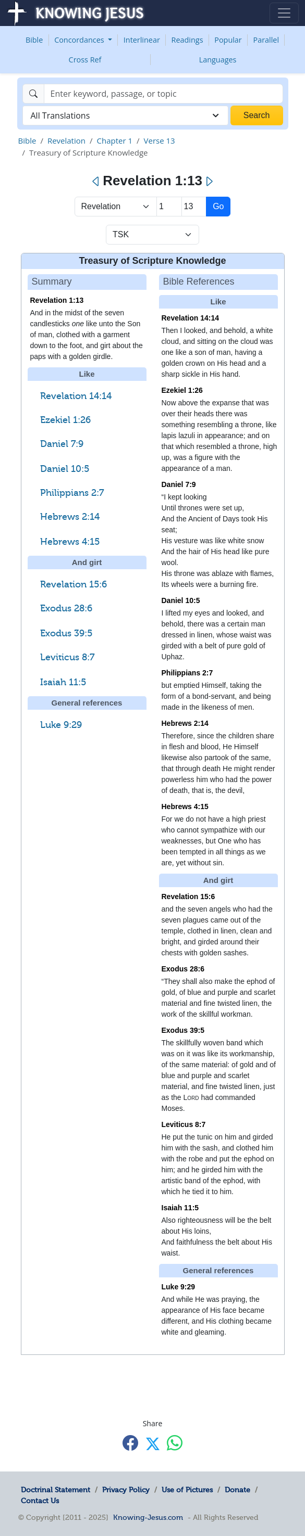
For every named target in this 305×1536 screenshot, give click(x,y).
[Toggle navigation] (284, 13)
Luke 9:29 (61, 725)
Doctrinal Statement (55, 1490)
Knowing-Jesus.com (148, 1517)
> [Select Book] (116, 206)
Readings (187, 40)
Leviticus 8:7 (67, 657)
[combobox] (125, 115)
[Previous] (96, 181)
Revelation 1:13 (57, 300)
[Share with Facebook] (130, 1443)
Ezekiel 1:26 (65, 420)
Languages (218, 60)
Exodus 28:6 (66, 608)
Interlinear (142, 40)
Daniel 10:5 (64, 469)
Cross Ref (85, 60)
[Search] (163, 94)
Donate (237, 1490)
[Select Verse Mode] (152, 235)
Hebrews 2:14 (70, 516)
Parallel (266, 40)
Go (218, 206)
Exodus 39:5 (66, 633)
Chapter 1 (114, 140)
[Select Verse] (194, 206)
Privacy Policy (126, 1490)
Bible (34, 40)
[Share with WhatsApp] (174, 1443)
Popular (227, 40)
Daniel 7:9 (61, 444)
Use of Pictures (187, 1490)
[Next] (208, 181)
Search (256, 115)
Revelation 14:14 (76, 396)
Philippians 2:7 (72, 493)
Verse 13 (159, 140)
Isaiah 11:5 (63, 682)
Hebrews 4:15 (70, 541)
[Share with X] (153, 1444)
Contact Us (40, 1500)
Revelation (66, 140)
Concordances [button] (80, 40)
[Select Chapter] (169, 206)
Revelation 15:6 (73, 584)
